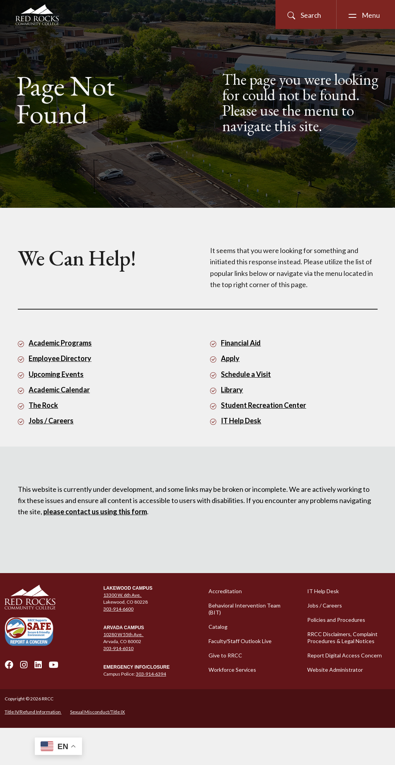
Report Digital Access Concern (344, 655)
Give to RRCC (225, 655)
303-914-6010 (118, 648)
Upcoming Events (56, 374)
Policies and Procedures (336, 619)
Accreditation (225, 591)
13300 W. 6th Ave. (122, 595)
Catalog (218, 626)
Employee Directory (60, 358)
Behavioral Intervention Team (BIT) (244, 609)
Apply (230, 358)
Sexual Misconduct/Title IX (97, 712)
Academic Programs (60, 343)
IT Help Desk (241, 420)
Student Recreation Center (263, 405)
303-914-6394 (151, 674)
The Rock (43, 405)
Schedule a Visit (246, 374)
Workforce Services (232, 669)
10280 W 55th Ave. (123, 634)
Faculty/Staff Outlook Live (240, 641)
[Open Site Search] (305, 14)
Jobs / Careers (51, 420)
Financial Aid (241, 343)
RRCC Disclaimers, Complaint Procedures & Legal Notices (342, 637)
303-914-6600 (118, 609)
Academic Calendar (59, 389)
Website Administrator (335, 669)
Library (232, 389)
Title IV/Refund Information (33, 712)
